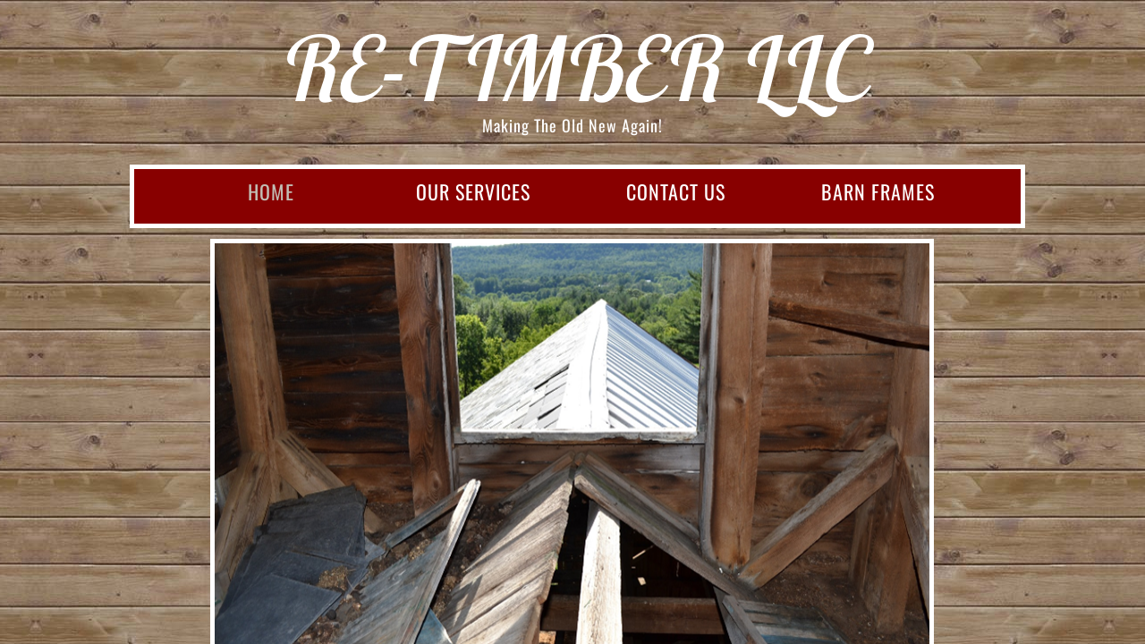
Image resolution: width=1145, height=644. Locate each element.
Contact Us (675, 191)
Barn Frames (878, 191)
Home (271, 191)
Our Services (473, 191)
